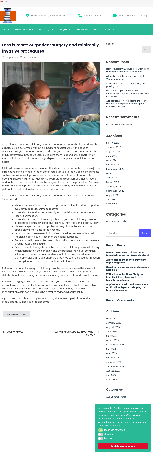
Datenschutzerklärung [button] (109, 425)
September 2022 (115, 190)
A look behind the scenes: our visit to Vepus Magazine (125, 77)
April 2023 (111, 177)
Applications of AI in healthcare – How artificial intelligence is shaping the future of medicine (126, 103)
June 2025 (111, 156)
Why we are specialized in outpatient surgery (75, 333)
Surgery (63, 29)
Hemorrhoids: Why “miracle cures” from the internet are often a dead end (127, 70)
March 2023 (112, 182)
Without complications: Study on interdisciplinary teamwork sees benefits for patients (128, 93)
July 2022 (111, 199)
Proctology (45, 29)
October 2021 (113, 203)
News (96, 29)
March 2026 (112, 142)
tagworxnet (12, 57)
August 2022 (113, 195)
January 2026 (113, 147)
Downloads (82, 29)
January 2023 (113, 186)
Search (110, 43)
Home (6, 29)
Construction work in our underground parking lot (126, 85)
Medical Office (23, 29)
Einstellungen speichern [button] (123, 446)
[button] (100, 430)
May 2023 (111, 173)
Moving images (15, 331)
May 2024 (111, 160)
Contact (109, 29)
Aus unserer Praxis (16, 313)
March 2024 (112, 164)
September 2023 (115, 169)
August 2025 (113, 151)
